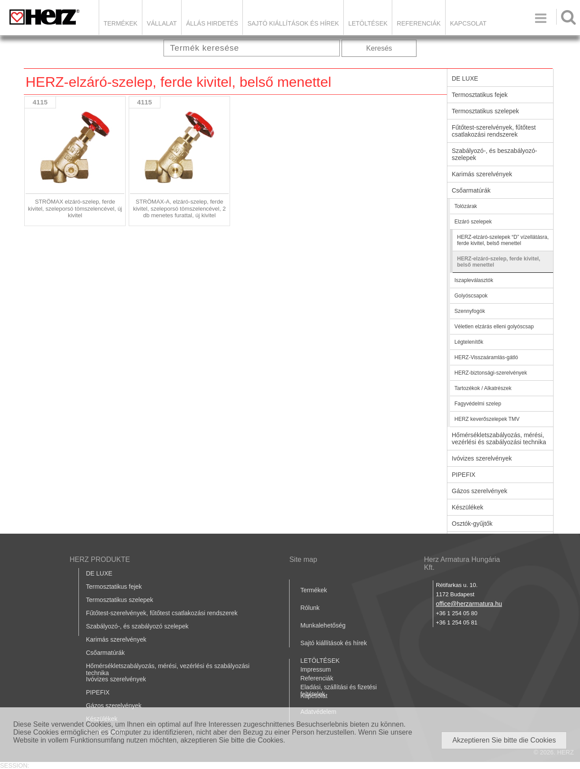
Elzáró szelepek (473, 222)
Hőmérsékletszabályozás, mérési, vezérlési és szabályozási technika (499, 438)
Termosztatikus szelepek (485, 111)
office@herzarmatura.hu (469, 603)
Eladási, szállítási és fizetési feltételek (338, 691)
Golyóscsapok (470, 296)
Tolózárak (465, 206)
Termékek (121, 23)
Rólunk (310, 607)
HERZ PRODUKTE (100, 559)
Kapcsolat (468, 23)
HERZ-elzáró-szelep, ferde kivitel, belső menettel (498, 262)
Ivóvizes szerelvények (482, 458)
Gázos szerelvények (479, 490)
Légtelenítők (468, 342)
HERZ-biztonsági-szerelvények (490, 373)
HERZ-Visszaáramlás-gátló (486, 357)
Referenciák (419, 23)
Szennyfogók (469, 311)
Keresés (379, 48)
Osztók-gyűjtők (472, 523)
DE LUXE (465, 78)
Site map (303, 559)
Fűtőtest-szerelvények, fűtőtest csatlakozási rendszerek (494, 131)
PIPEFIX (464, 474)
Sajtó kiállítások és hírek (293, 23)
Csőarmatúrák (471, 190)
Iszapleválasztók (473, 280)
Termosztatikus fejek (480, 94)
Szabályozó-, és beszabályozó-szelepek (494, 154)
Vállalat (162, 23)
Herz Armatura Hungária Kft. (462, 563)
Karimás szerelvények (482, 174)
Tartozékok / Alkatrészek (482, 388)
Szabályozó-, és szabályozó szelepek (137, 626)
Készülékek (467, 507)
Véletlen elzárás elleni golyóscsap (494, 326)
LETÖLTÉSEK (367, 23)
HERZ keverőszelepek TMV (487, 419)
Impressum (315, 669)
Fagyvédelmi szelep (477, 404)
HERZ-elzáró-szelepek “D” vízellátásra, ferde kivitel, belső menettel (503, 240)
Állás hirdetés (212, 23)
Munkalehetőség (323, 625)
